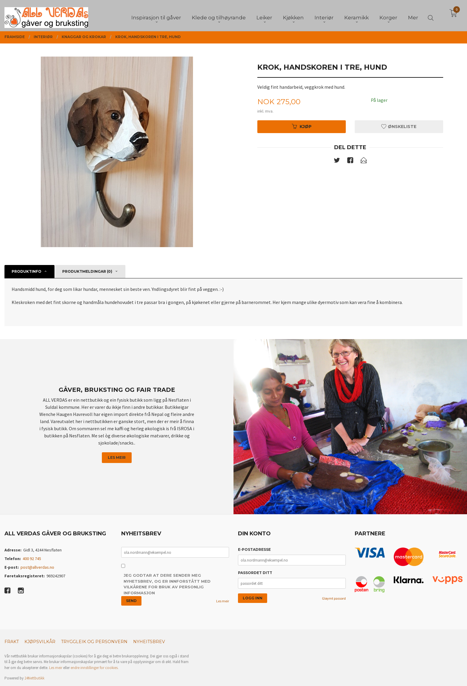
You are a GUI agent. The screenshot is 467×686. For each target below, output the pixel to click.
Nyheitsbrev (149, 641)
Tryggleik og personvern (94, 641)
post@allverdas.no (37, 567)
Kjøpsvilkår (39, 641)
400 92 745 (32, 558)
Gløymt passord (334, 598)
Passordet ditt (255, 572)
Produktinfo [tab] (26, 271)
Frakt (11, 641)
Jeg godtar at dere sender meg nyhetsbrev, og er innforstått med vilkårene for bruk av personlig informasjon (167, 584)
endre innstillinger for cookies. (95, 667)
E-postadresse (254, 549)
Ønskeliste (398, 126)
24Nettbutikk (34, 678)
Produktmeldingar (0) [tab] (87, 271)
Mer (413, 15)
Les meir (117, 457)
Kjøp (302, 126)
